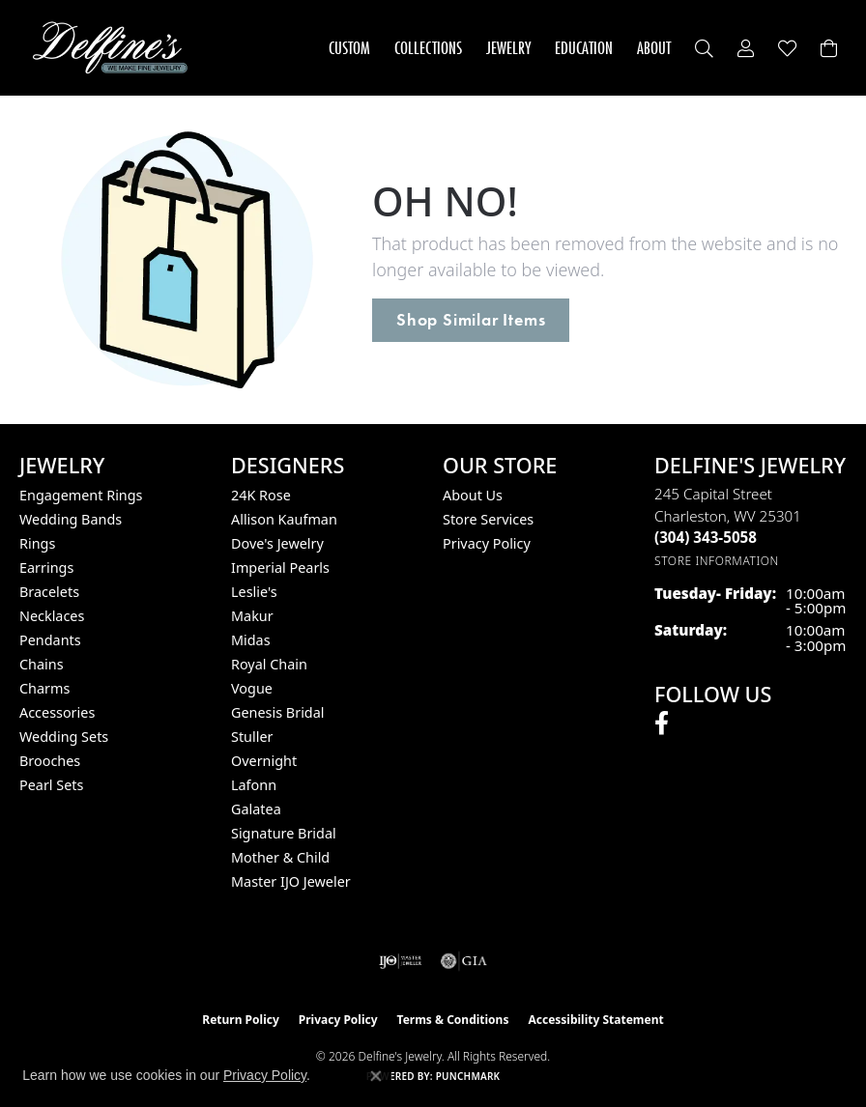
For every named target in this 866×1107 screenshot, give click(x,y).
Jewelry (508, 48)
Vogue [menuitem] (252, 688)
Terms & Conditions (453, 1019)
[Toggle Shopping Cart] (829, 48)
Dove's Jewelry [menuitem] (277, 543)
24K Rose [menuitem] (261, 495)
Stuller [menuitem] (252, 736)
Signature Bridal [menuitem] (283, 833)
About (654, 48)
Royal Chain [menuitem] (269, 664)
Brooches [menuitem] (49, 761)
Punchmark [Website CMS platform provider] (468, 1076)
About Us (473, 495)
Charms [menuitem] (44, 688)
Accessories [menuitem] (57, 712)
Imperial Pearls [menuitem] (280, 567)
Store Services (488, 519)
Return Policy (240, 1019)
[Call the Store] (705, 537)
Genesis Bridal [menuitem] (278, 712)
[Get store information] (716, 561)
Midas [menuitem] (251, 640)
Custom (349, 48)
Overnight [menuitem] (264, 761)
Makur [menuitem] (252, 616)
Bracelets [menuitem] (49, 591)
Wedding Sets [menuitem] (63, 736)
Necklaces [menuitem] (51, 616)
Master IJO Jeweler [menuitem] (291, 881)
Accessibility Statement (595, 1019)
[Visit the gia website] (464, 961)
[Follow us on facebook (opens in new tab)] (661, 723)
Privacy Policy (487, 543)
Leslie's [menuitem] (254, 591)
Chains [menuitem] (41, 664)
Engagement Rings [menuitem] (81, 495)
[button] (704, 48)
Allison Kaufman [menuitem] (284, 519)
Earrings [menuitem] (46, 567)
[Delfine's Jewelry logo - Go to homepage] (115, 47)
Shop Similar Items (470, 319)
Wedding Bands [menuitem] (70, 519)
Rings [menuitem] (37, 543)
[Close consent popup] (376, 1076)
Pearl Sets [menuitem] (51, 785)
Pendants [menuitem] (50, 640)
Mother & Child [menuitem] (280, 857)
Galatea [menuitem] (256, 809)
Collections (428, 48)
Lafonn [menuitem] (253, 785)
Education (584, 48)
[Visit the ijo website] (400, 961)
